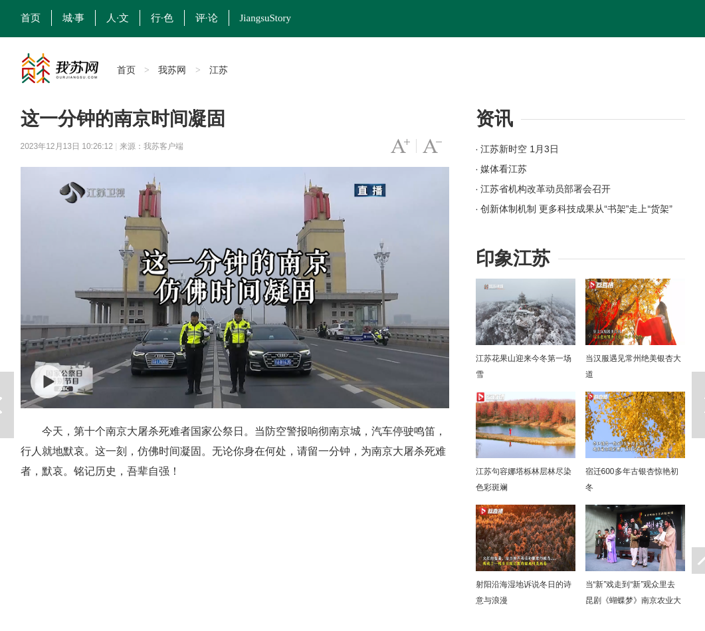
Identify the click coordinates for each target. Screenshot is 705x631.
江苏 (218, 69)
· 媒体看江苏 (502, 169)
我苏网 (172, 69)
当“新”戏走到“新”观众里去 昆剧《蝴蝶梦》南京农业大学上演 (633, 600)
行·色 (162, 18)
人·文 (117, 18)
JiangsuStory (266, 18)
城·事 (73, 18)
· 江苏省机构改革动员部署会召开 (543, 189)
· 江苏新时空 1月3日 (517, 149)
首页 (31, 18)
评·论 (206, 18)
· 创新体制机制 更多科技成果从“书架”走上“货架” (574, 208)
